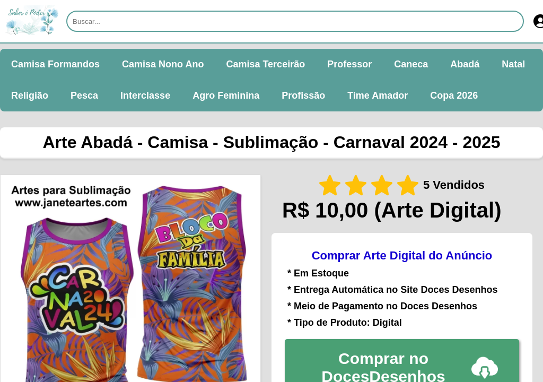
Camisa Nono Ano (163, 64)
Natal (513, 64)
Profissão (303, 95)
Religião (29, 95)
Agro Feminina (225, 95)
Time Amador (377, 95)
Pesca (84, 95)
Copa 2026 (454, 95)
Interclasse (145, 95)
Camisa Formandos (55, 64)
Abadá (464, 64)
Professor (349, 64)
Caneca (411, 64)
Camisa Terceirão (265, 64)
